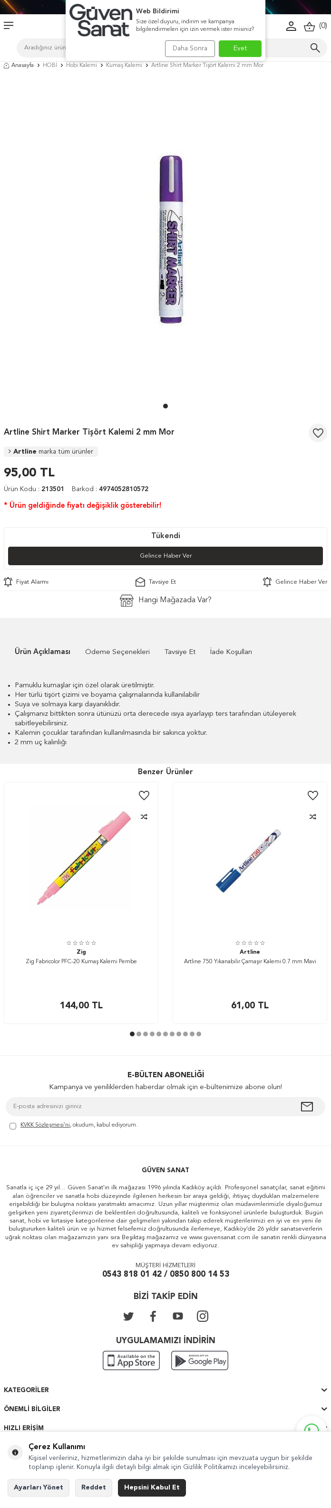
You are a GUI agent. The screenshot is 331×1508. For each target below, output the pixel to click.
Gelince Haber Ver (166, 556)
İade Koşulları (231, 652)
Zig (81, 952)
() (315, 26)
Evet (240, 48)
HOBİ (50, 65)
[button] (165, 406)
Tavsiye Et (156, 582)
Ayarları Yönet (38, 1487)
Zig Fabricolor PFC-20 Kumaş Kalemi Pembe (81, 962)
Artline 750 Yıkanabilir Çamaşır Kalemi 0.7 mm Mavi (250, 962)
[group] (165, 238)
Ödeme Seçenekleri (117, 652)
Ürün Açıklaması (42, 652)
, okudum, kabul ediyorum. (73, 1125)
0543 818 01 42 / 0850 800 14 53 (165, 1275)
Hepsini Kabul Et (152, 1487)
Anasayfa (19, 65)
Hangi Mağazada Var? (166, 601)
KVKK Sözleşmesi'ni (45, 1125)
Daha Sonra (190, 48)
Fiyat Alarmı (26, 582)
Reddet (93, 1487)
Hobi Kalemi (81, 65)
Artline (51, 451)
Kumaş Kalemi (124, 65)
